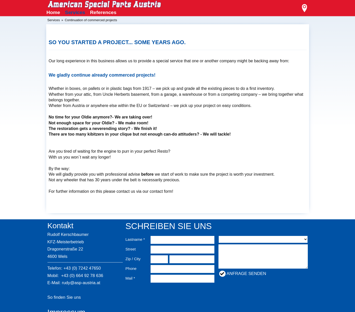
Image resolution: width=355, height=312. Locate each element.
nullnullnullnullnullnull (263, 239)
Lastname (134, 239)
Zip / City (133, 259)
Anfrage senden (246, 273)
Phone (131, 268)
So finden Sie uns (64, 297)
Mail (129, 278)
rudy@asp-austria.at (81, 282)
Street (131, 249)
